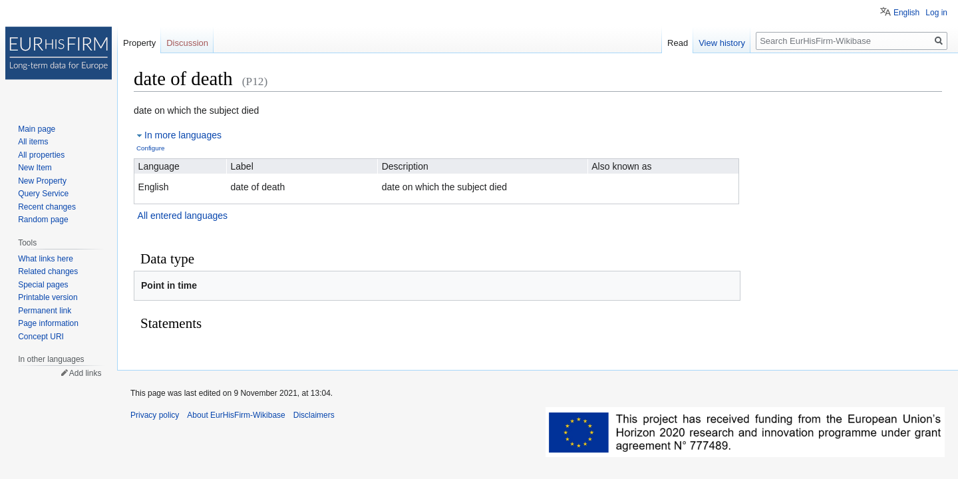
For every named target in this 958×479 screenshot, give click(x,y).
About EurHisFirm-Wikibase (236, 415)
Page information (48, 323)
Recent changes (47, 207)
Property (139, 43)
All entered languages (183, 215)
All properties (41, 155)
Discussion (187, 43)
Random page (43, 219)
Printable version (47, 297)
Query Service (43, 193)
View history (722, 43)
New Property (42, 181)
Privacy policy (154, 415)
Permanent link (44, 310)
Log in (936, 12)
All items (33, 141)
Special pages (43, 284)
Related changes (48, 271)
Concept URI (41, 336)
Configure (150, 148)
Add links (85, 373)
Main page (36, 129)
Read (677, 43)
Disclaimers (314, 415)
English (906, 12)
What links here (45, 258)
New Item (35, 167)
